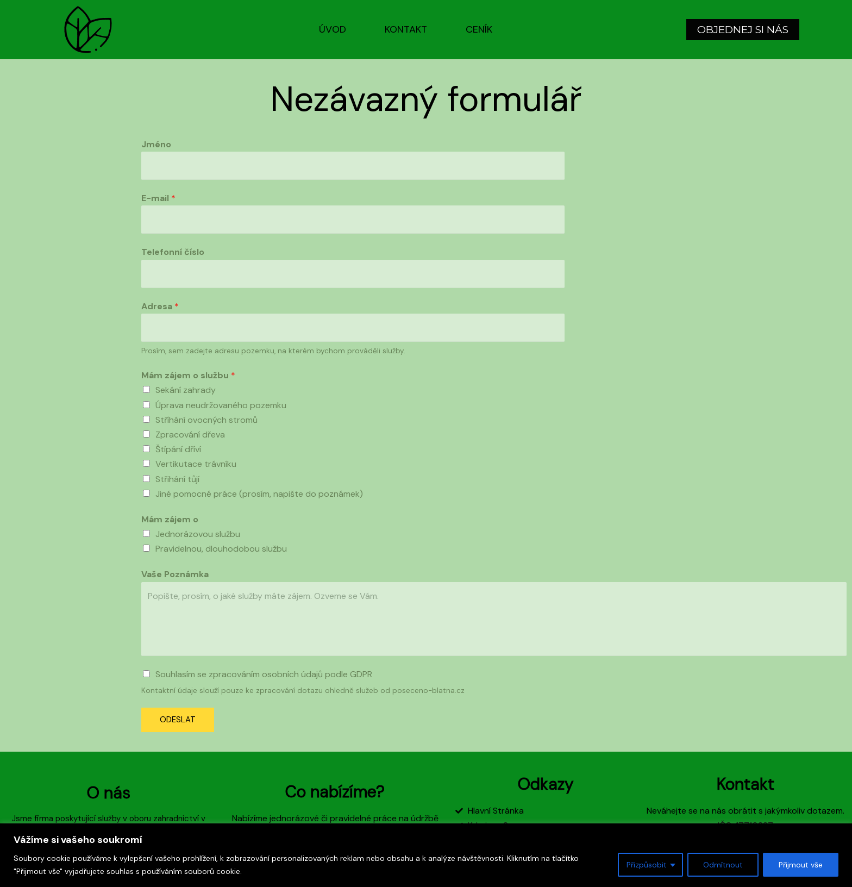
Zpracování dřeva (190, 434)
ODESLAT (178, 719)
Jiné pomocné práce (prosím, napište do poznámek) (259, 493)
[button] (742, 29)
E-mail (158, 198)
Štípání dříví (178, 449)
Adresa (160, 306)
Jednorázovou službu (197, 534)
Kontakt (406, 29)
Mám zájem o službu (188, 375)
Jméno (156, 144)
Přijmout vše (801, 865)
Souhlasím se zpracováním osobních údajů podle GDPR (263, 674)
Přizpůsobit (647, 865)
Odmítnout (723, 865)
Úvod (332, 29)
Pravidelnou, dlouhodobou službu (221, 548)
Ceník (479, 29)
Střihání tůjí (177, 479)
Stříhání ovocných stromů (206, 420)
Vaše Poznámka (175, 574)
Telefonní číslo (172, 252)
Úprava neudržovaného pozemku (220, 405)
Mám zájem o (169, 519)
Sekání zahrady (185, 390)
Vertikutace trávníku (195, 464)
